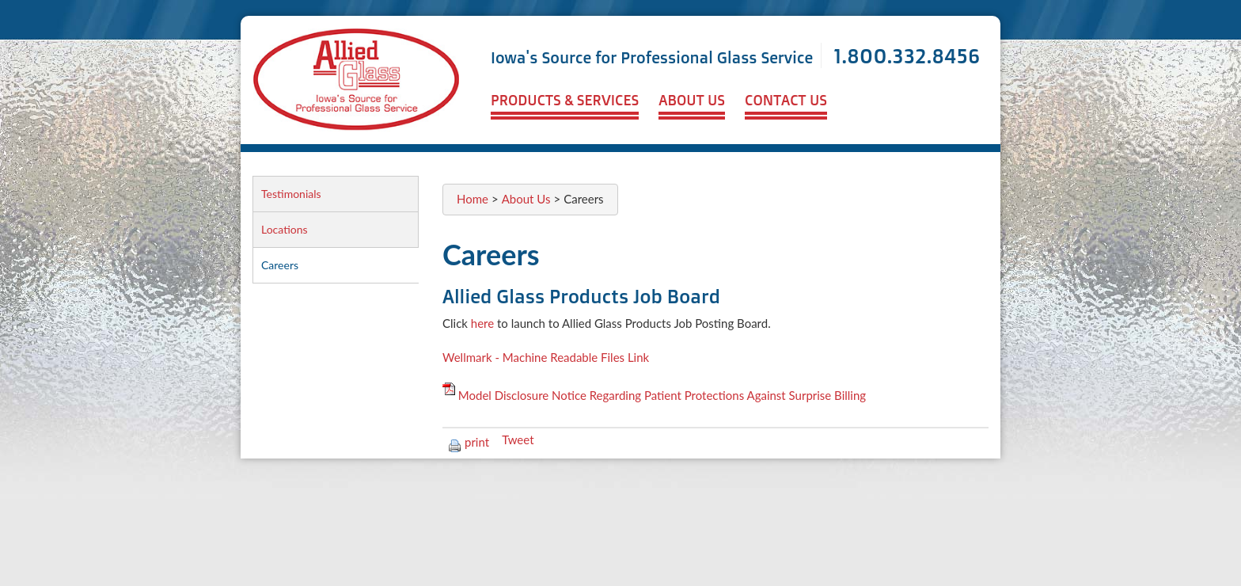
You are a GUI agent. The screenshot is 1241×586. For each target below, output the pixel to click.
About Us (691, 99)
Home (472, 199)
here (482, 323)
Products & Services (565, 99)
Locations (284, 229)
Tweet (517, 439)
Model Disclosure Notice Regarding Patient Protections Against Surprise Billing (662, 395)
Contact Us (786, 99)
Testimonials (291, 193)
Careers (279, 265)
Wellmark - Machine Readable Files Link (545, 357)
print (469, 442)
